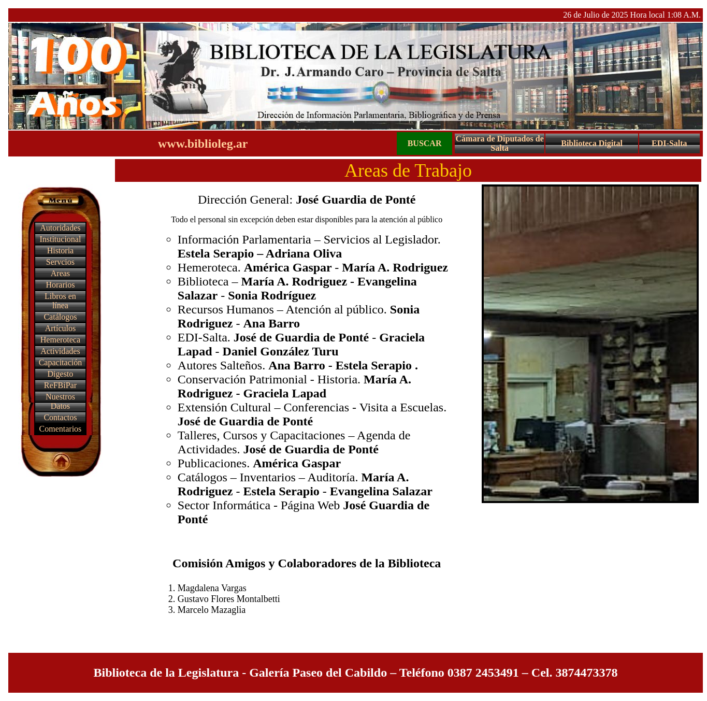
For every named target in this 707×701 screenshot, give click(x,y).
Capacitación (60, 362)
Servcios (60, 261)
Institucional (60, 239)
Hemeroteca (60, 339)
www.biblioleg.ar (203, 143)
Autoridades (60, 227)
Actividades (60, 351)
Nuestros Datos (60, 401)
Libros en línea (60, 301)
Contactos (60, 417)
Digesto (61, 373)
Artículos (60, 328)
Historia (60, 250)
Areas (60, 273)
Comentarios (60, 428)
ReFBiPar (60, 385)
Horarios (60, 284)
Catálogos (60, 316)
